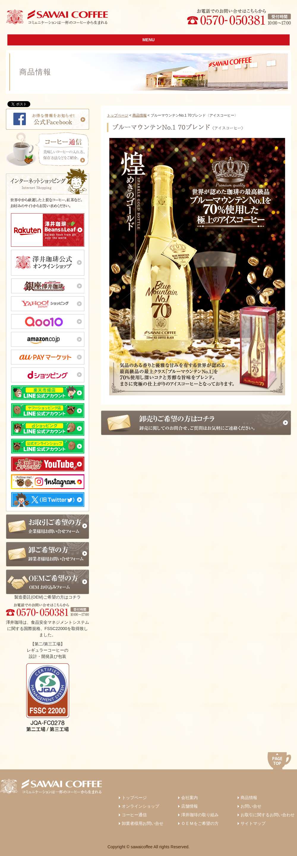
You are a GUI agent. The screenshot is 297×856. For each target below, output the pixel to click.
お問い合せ (251, 806)
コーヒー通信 (134, 814)
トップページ (117, 115)
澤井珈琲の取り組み (200, 814)
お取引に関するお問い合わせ (268, 814)
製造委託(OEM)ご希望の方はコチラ (47, 584)
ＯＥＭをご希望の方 (200, 823)
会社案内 (189, 797)
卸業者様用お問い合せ (142, 823)
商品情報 (139, 115)
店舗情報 (189, 806)
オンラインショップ (140, 806)
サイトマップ (253, 823)
